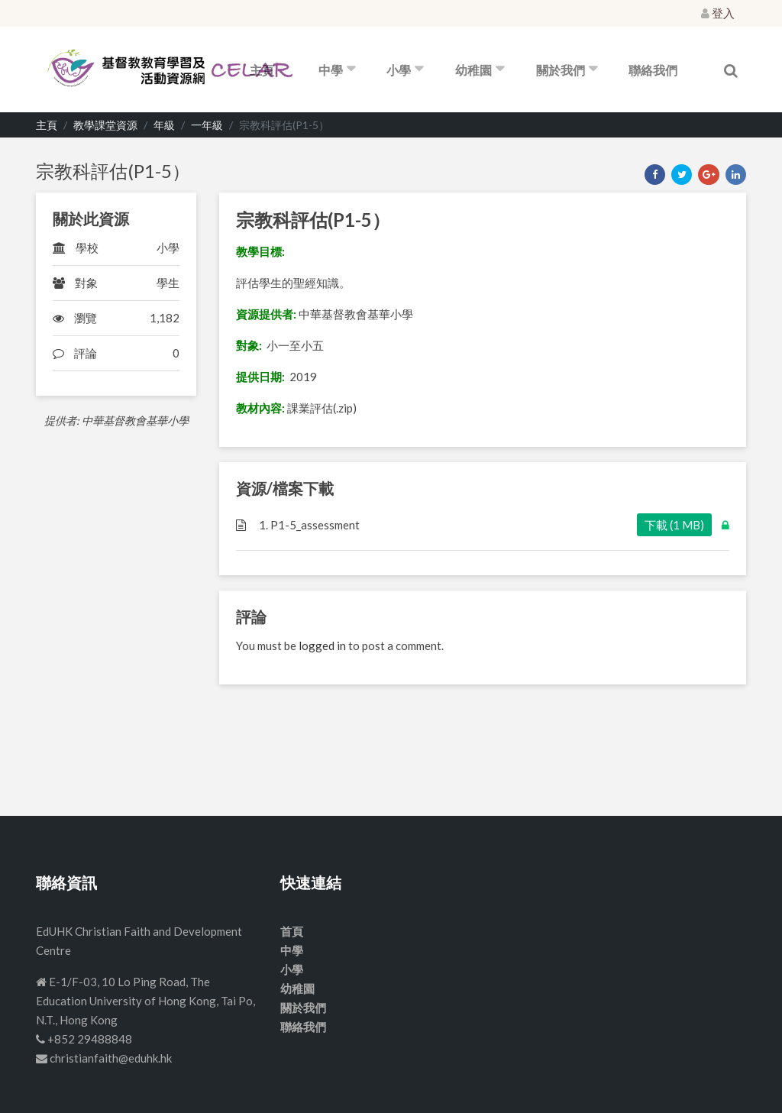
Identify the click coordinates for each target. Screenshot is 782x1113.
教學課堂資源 (105, 124)
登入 (718, 13)
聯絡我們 (653, 70)
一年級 (207, 124)
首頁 (291, 931)
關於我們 (560, 70)
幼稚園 (473, 70)
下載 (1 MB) (674, 525)
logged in (322, 645)
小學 (398, 70)
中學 (330, 70)
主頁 (262, 70)
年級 (164, 124)
